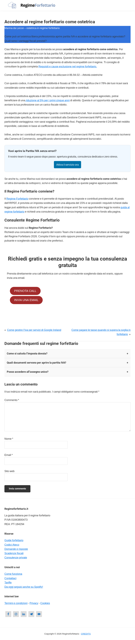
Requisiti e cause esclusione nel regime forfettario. (67, 66)
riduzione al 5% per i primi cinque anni (47, 100)
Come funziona (13, 573)
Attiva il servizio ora (67, 164)
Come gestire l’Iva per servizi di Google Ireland (34, 329)
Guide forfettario (13, 540)
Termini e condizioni (15, 603)
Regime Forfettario (17, 198)
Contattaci (10, 578)
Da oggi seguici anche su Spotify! (23, 586)
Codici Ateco (11, 544)
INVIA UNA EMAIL (26, 300)
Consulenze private (15, 557)
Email (8, 454)
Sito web (9, 471)
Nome (8, 438)
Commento (11, 400)
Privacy (34, 603)
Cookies (45, 603)
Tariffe (8, 582)
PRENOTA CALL (25, 291)
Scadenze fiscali (13, 553)
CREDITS (86, 633)
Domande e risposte (16, 549)
